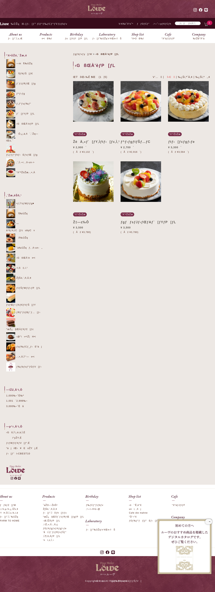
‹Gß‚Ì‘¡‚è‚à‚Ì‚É (15, 432)
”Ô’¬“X (133, 517)
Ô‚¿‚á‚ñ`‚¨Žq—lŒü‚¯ (22, 136)
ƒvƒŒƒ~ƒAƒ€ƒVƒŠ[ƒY (21, 300)
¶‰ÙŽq (17, 213)
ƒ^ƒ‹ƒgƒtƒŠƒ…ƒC (135, 142)
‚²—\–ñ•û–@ (93, 509)
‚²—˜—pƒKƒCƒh (162, 24)
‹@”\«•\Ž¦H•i (21, 336)
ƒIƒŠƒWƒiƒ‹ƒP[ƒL (23, 288)
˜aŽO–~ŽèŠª (50, 505)
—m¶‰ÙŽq (19, 63)
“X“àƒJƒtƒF (178, 505)
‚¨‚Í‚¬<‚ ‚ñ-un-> (20, 162)
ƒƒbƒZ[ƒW (8, 505)
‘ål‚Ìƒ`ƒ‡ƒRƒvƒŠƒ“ (54, 532)
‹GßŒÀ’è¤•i (20, 258)
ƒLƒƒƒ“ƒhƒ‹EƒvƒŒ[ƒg (22, 150)
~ (208, 521)
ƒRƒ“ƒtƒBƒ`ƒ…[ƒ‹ (23, 312)
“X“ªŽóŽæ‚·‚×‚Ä (20, 172)
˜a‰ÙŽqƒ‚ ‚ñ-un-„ (24, 248)
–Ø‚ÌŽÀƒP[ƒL (51, 521)
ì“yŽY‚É (14, 437)
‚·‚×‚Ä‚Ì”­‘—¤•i (20, 356)
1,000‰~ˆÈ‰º (15, 395)
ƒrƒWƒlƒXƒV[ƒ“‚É (18, 443)
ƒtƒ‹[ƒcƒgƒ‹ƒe (181, 142)
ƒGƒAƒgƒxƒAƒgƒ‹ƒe (54, 528)
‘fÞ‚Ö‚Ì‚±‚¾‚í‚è (9, 513)
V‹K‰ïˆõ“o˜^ (125, 24)
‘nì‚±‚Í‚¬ (48, 540)
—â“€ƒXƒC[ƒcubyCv (20, 225)
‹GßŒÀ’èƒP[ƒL (22, 124)
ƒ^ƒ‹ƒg (15, 93)
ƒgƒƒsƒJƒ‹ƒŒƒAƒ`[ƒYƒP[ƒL (148, 222)
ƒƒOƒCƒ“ (143, 24)
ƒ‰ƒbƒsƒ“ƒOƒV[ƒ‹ (24, 366)
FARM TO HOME (10, 521)
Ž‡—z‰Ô (81, 222)
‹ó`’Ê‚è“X (135, 505)
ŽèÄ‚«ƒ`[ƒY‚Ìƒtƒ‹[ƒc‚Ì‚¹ (96, 142)
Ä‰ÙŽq (17, 237)
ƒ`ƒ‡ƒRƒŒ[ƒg (21, 83)
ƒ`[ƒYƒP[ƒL (20, 113)
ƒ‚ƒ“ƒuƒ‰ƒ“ (18, 103)
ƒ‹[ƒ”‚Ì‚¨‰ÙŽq (9, 517)
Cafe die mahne (138, 513)
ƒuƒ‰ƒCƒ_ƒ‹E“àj (24, 346)
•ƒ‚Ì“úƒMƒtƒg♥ (20, 203)
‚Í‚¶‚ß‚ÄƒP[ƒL (51, 536)
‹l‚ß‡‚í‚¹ (17, 268)
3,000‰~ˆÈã (15, 406)
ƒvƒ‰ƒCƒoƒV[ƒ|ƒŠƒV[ (126, 581)
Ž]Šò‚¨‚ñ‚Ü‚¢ (19, 278)
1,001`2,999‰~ (17, 400)
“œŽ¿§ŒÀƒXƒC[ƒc (20, 324)
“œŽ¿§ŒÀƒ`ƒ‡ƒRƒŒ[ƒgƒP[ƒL (63, 517)
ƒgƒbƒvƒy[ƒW (82, 54)
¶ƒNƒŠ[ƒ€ (19, 73)
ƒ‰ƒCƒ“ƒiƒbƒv (94, 505)
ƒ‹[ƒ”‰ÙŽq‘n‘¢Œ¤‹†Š (100, 529)
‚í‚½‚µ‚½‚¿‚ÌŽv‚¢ (9, 509)
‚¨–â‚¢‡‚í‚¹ (100, 581)
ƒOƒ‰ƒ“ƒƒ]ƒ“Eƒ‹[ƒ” (143, 521)
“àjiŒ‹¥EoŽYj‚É (22, 448)
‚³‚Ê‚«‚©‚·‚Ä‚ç (50, 524)
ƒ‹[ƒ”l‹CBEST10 (18, 453)
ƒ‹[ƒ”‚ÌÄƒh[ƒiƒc (55, 513)
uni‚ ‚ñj (135, 509)
